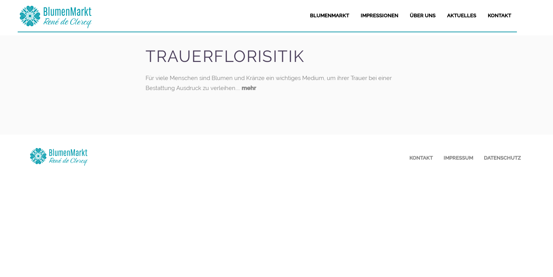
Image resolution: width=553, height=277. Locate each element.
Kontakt (421, 158)
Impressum (458, 158)
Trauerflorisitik (225, 56)
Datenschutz (502, 158)
